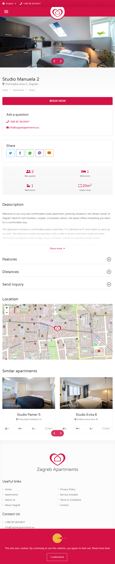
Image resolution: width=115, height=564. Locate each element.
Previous (54, 61)
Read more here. (101, 548)
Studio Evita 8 (86, 415)
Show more (57, 248)
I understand (57, 557)
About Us (10, 499)
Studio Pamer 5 (29, 415)
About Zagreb (12, 505)
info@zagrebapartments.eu (22, 127)
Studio (32, 90)
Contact (64, 505)
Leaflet (109, 358)
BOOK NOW (58, 101)
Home (5, 90)
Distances (57, 272)
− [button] (7, 313)
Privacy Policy (67, 489)
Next (61, 61)
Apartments (18, 90)
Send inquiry (57, 284)
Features (57, 259)
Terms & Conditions (70, 499)
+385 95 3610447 (32, 3)
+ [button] (7, 308)
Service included (69, 494)
